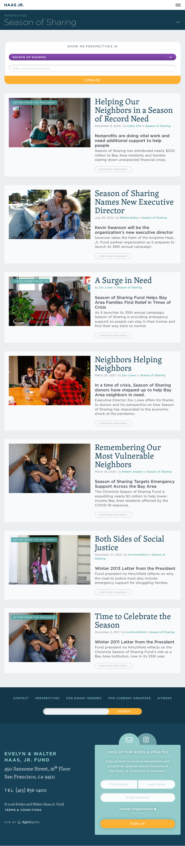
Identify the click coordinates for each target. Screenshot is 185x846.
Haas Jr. (14, 5)
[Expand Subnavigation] (178, 22)
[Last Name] (156, 784)
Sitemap (165, 698)
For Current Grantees (129, 698)
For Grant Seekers (84, 698)
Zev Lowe (106, 287)
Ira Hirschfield (137, 554)
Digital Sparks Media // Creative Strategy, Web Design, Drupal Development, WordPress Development (29, 822)
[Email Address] (137, 797)
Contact (21, 698)
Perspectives (15, 15)
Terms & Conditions (23, 810)
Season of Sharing (157, 126)
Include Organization (137, 809)
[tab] (129, 739)
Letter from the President (34, 102)
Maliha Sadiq (128, 217)
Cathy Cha (134, 126)
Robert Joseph (132, 471)
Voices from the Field (30, 281)
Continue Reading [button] (113, 169)
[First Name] (118, 784)
